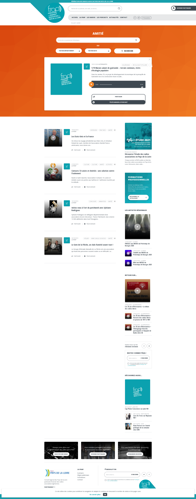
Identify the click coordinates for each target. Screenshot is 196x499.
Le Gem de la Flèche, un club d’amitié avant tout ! (92, 244)
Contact (123, 17)
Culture (94, 164)
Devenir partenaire (98, 454)
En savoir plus (95, 494)
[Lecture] (91, 84)
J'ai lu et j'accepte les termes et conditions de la (137, 364)
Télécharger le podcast (110, 102)
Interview (94, 130)
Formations (81, 477)
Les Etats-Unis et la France (82, 136)
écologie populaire (140, 65)
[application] (118, 84)
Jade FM (135, 407)
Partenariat (49, 487)
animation (102, 201)
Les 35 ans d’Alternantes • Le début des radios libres (137, 307)
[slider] (106, 84)
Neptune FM (145, 414)
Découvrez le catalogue (138, 197)
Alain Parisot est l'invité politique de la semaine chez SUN (141, 427)
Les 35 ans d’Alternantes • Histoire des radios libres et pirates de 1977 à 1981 (142, 317)
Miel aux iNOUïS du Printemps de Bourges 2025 (142, 263)
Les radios (91, 17)
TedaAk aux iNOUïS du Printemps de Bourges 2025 (142, 253)
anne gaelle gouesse (98, 238)
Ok (105, 494)
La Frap (82, 17)
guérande (126, 65)
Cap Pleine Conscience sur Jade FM (136, 409)
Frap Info (102, 130)
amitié (110, 130)
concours (92, 201)
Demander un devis (135, 454)
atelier (86, 238)
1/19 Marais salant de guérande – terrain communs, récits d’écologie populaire (115, 69)
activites (109, 164)
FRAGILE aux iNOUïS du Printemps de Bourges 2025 (137, 244)
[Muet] (142, 87)
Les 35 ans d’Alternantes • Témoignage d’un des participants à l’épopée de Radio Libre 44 (142, 329)
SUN (142, 424)
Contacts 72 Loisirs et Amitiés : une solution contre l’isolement (92, 172)
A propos (80, 473)
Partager (107, 97)
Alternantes (103, 64)
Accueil (75, 17)
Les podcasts (102, 17)
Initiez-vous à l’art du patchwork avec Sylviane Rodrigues (91, 209)
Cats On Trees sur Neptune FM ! (142, 417)
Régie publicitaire (83, 475)
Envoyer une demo (61, 454)
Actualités (114, 17)
